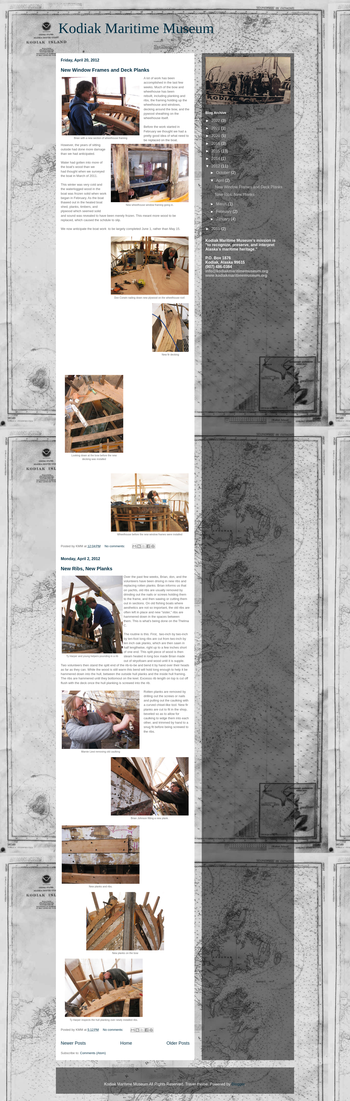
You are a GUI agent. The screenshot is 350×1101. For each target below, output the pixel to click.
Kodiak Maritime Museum (136, 28)
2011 (216, 229)
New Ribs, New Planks (86, 568)
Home (126, 1043)
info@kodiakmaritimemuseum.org (236, 271)
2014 (216, 158)
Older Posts (178, 1043)
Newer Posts (73, 1043)
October (223, 173)
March (222, 204)
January (223, 219)
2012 (216, 166)
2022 (216, 121)
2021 (216, 128)
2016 (216, 143)
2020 (216, 136)
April (220, 180)
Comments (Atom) (93, 1053)
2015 (216, 151)
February (224, 211)
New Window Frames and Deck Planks (105, 70)
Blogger (238, 1084)
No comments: (115, 546)
